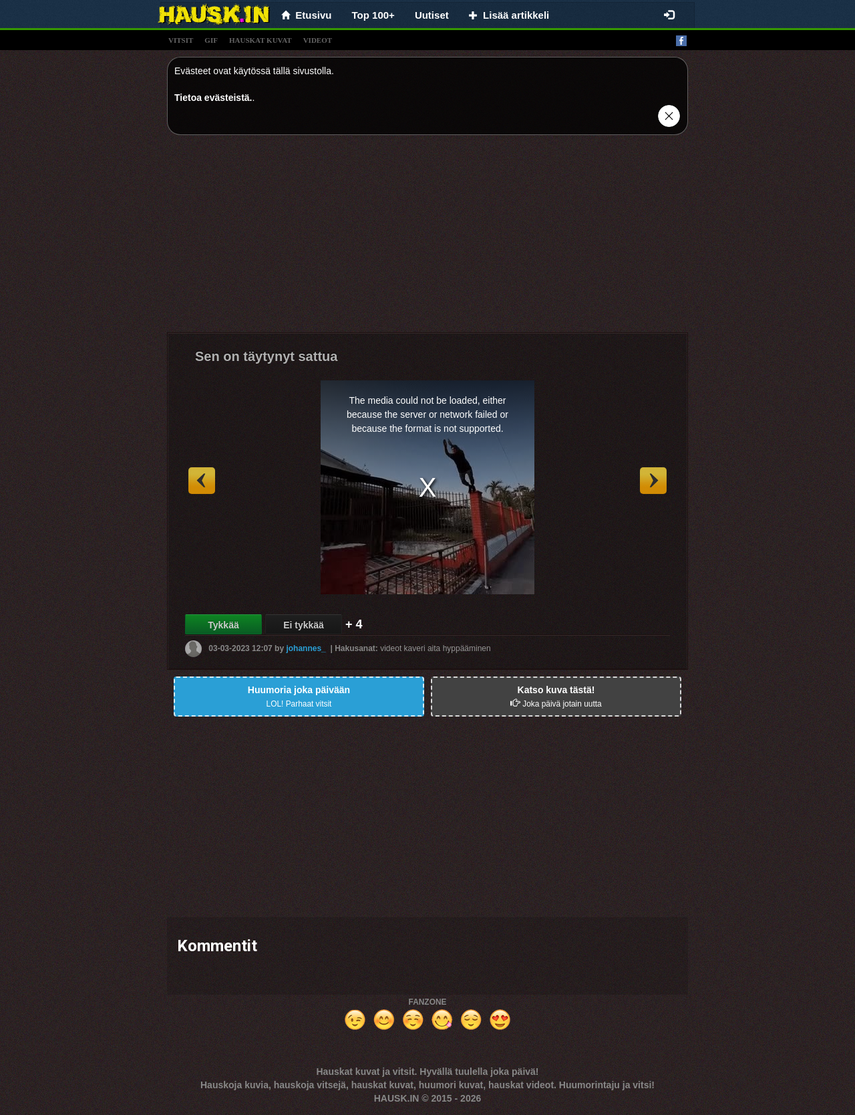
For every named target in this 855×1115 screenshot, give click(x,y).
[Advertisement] (427, 238)
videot (317, 40)
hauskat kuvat (260, 40)
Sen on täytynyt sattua (266, 356)
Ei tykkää (303, 625)
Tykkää (223, 625)
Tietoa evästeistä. (213, 97)
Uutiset (432, 15)
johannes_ (305, 648)
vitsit (180, 40)
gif (211, 40)
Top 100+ (373, 15)
